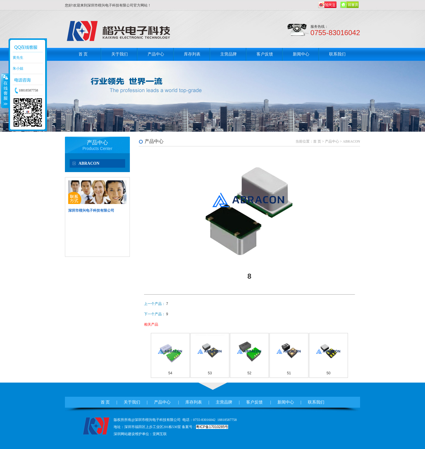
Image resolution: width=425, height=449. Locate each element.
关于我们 (119, 54)
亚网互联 (160, 434)
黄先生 (18, 57)
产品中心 (156, 54)
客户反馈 (264, 54)
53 (210, 373)
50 (328, 373)
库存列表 (192, 54)
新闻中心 (301, 54)
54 (170, 373)
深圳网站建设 (124, 434)
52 (249, 373)
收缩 (5, 90)
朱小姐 (18, 68)
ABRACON (89, 163)
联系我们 (337, 54)
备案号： (205, 427)
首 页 (83, 54)
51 (289, 373)
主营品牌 (228, 54)
